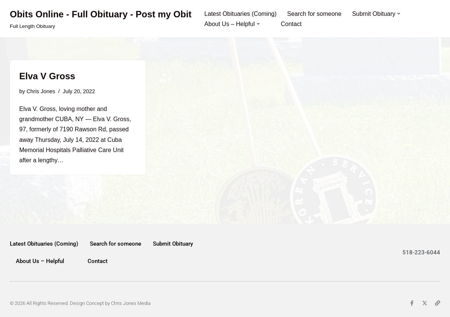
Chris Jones (40, 91)
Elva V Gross (47, 76)
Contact (291, 24)
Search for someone (314, 14)
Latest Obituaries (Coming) (240, 14)
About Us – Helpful (40, 261)
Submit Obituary (173, 243)
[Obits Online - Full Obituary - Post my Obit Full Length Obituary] (100, 19)
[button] (398, 13)
